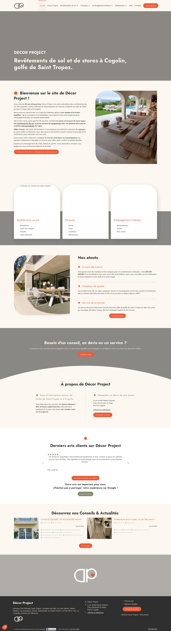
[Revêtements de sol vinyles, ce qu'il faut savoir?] (99, 528)
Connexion (152, 629)
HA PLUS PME (74, 629)
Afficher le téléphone (102, 410)
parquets (60, 129)
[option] (85, 461)
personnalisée (6, 126)
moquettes (34, 123)
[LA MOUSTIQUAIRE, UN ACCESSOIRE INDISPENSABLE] (26, 528)
